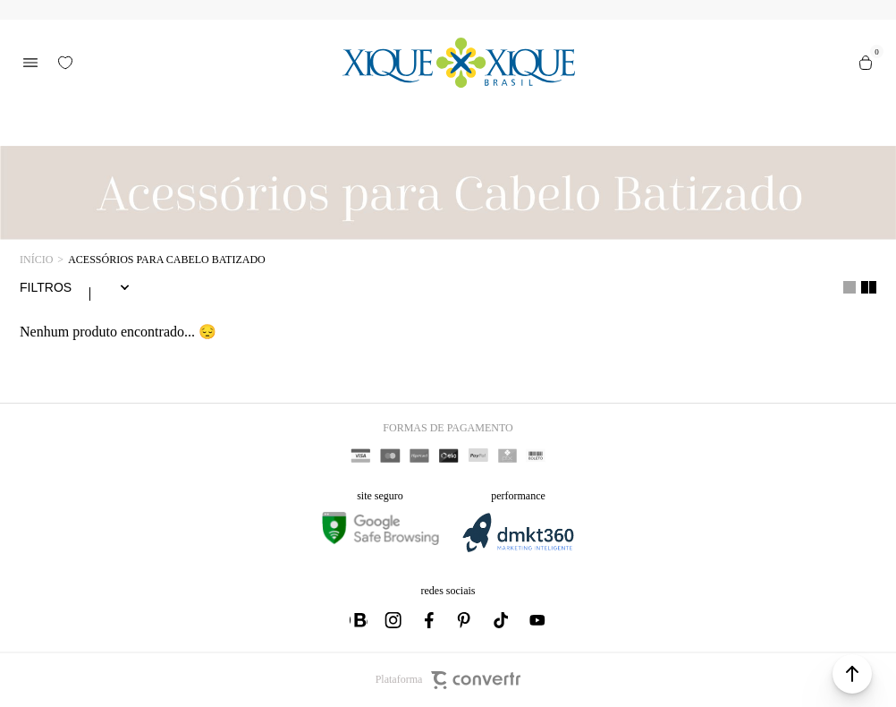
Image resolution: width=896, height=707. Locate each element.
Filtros (46, 287)
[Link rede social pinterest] (465, 620)
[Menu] (30, 62)
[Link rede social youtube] (537, 620)
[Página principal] (458, 63)
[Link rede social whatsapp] (358, 620)
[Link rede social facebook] (430, 620)
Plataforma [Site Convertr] (448, 680)
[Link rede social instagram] (394, 620)
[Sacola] (865, 62)
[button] (852, 674)
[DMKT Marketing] (517, 549)
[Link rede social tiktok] (501, 620)
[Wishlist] (65, 62)
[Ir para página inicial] (36, 260)
